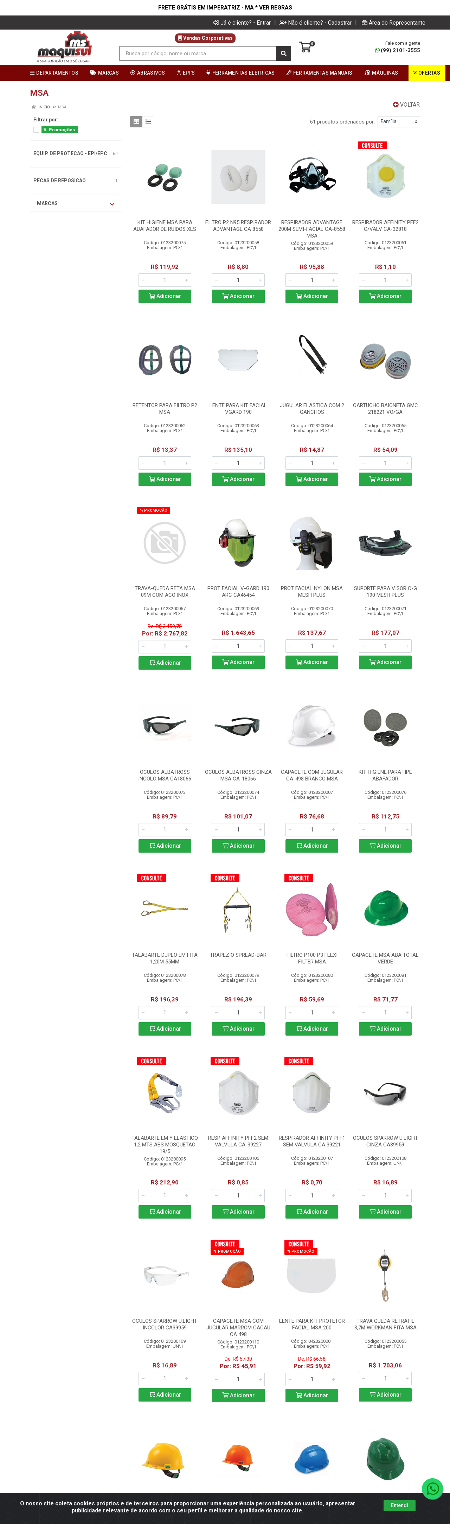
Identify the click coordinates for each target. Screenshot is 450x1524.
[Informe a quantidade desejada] (165, 280)
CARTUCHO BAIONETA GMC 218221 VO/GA (385, 408)
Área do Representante (393, 22)
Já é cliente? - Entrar (242, 22)
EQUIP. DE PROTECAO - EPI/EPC (70, 153)
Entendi (399, 1505)
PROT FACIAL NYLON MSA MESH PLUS (312, 591)
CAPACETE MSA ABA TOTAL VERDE (385, 958)
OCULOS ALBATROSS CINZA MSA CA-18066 (238, 775)
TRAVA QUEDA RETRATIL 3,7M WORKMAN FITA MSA (385, 1324)
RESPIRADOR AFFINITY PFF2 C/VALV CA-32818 (385, 225)
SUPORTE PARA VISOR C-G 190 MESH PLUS (385, 591)
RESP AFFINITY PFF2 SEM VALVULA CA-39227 (238, 1141)
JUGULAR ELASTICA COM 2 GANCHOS (312, 408)
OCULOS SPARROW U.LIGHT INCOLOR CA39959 (164, 1324)
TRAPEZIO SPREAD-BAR (238, 955)
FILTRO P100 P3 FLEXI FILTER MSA (312, 958)
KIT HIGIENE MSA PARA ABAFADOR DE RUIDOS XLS (164, 225)
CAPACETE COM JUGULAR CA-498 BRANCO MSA (312, 775)
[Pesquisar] (283, 53)
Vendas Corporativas (205, 38)
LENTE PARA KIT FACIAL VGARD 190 (238, 408)
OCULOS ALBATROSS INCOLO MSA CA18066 (164, 775)
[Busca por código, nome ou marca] (198, 53)
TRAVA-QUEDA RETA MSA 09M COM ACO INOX (165, 591)
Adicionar (165, 296)
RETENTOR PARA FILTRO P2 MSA (165, 408)
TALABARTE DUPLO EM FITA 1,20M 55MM (165, 958)
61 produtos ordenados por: (342, 122)
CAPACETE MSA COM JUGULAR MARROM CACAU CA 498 (238, 1328)
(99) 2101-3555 (397, 50)
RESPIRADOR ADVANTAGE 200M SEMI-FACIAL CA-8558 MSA (311, 229)
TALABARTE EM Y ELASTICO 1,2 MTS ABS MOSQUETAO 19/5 (164, 1145)
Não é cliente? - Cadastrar (315, 22)
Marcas (75, 204)
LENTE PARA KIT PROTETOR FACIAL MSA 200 (312, 1324)
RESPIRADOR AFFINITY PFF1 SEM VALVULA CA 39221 (312, 1141)
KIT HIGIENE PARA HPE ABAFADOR (385, 775)
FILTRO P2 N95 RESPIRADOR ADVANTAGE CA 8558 (238, 225)
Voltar (406, 104)
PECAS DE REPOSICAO (59, 180)
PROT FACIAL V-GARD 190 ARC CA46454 (238, 591)
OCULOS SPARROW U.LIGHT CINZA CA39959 (385, 1141)
